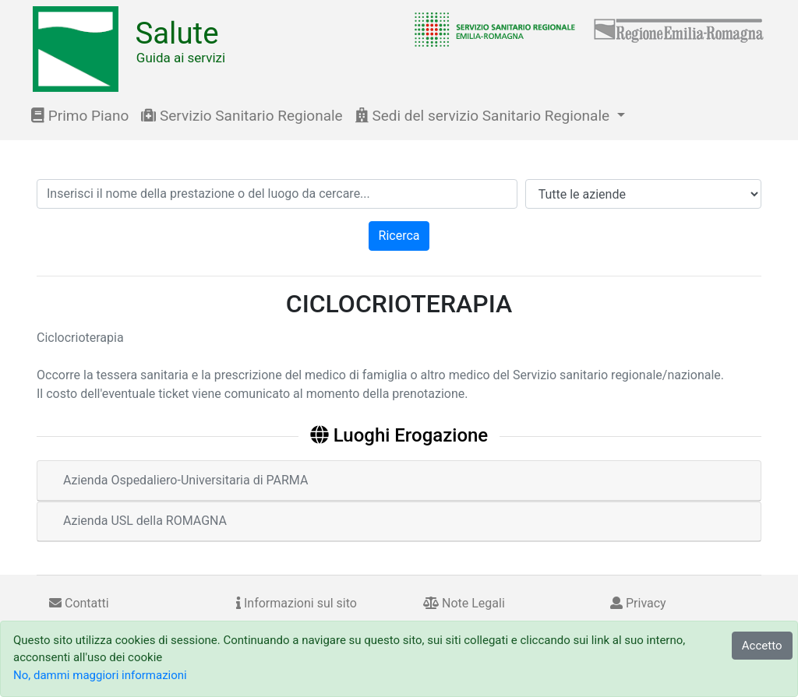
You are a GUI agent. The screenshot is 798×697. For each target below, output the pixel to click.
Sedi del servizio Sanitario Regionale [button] (484, 116)
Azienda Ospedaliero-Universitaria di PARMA (185, 480)
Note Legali (464, 603)
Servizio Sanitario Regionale (241, 116)
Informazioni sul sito (296, 603)
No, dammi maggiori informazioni (100, 675)
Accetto (762, 646)
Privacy (638, 603)
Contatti (79, 603)
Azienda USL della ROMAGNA (145, 520)
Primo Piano (80, 116)
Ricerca (399, 235)
